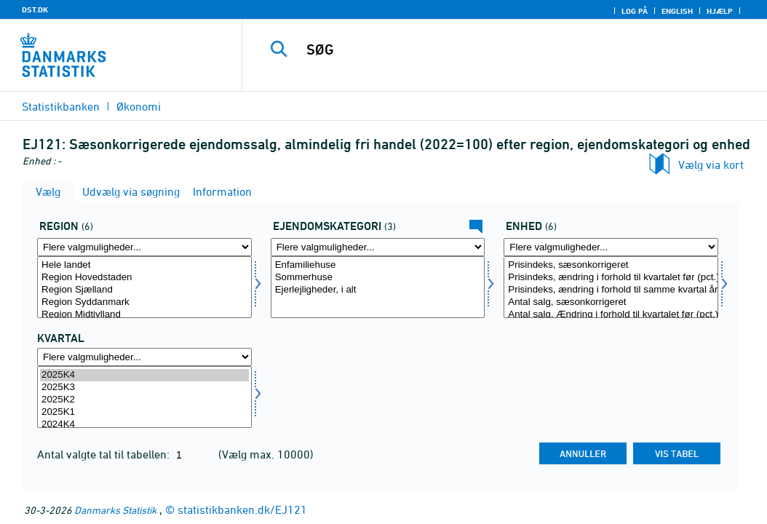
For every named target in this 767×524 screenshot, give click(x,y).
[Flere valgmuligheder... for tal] (611, 247)
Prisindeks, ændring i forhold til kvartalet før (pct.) (610, 277)
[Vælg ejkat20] (378, 287)
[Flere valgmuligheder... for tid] (144, 357)
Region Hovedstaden (144, 277)
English (677, 11)
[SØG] (508, 49)
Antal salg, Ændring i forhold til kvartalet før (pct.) (610, 315)
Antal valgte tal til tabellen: (104, 454)
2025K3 (144, 387)
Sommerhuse (378, 277)
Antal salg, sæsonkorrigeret (610, 302)
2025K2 (144, 400)
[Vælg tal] (611, 287)
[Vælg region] (144, 287)
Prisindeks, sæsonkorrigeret (610, 265)
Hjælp (720, 11)
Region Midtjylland (144, 315)
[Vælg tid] (144, 397)
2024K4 (144, 424)
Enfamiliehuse (378, 265)
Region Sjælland (144, 290)
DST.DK (35, 9)
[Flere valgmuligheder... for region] (144, 247)
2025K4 (144, 375)
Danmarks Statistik (115, 510)
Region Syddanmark (144, 302)
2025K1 (144, 412)
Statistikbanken (61, 106)
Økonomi (138, 106)
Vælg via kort (711, 164)
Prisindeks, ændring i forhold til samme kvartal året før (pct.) (610, 290)
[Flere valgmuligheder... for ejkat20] (378, 247)
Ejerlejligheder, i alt (378, 290)
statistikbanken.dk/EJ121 (242, 509)
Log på (634, 11)
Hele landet (144, 265)
